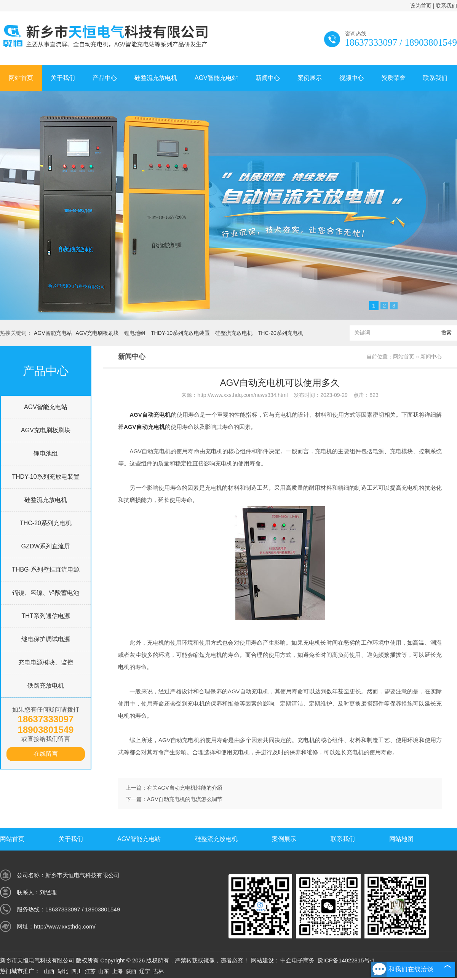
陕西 (131, 971)
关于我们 (63, 78)
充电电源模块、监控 (45, 662)
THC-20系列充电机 (280, 333)
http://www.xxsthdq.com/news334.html (242, 395)
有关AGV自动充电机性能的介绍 (184, 788)
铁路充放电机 (45, 685)
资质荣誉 (393, 78)
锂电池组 (134, 333)
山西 (49, 971)
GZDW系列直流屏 (45, 546)
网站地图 (401, 839)
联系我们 (446, 6)
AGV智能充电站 (216, 78)
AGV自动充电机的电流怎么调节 (184, 799)
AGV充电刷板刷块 (97, 333)
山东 (103, 971)
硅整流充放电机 (155, 78)
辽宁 (144, 971)
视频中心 (351, 78)
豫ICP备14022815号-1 (346, 960)
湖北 (63, 971)
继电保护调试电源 (45, 639)
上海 (117, 971)
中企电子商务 (297, 960)
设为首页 (420, 6)
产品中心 (105, 78)
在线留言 (46, 753)
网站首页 (21, 78)
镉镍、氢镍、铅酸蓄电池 (45, 592)
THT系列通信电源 (45, 616)
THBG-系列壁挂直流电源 (46, 569)
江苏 (90, 971)
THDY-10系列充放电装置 (180, 333)
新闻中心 (268, 78)
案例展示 (309, 78)
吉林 (158, 971)
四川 (76, 971)
